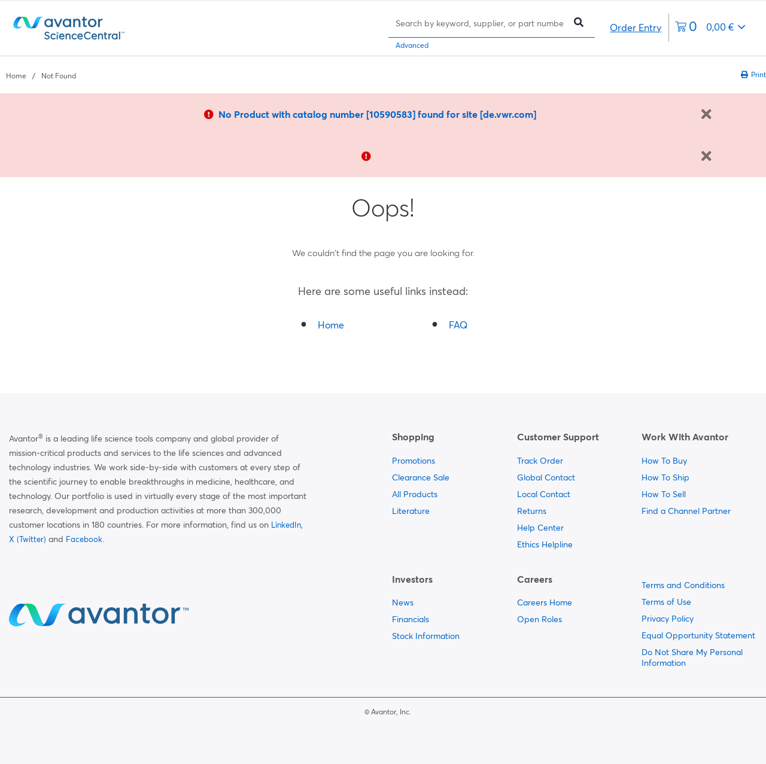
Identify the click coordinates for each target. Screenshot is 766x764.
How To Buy (664, 460)
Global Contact (546, 477)
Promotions (413, 460)
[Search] (480, 23)
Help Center (540, 527)
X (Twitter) (27, 539)
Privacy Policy (668, 618)
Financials (410, 619)
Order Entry (635, 28)
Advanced (412, 45)
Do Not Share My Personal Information (692, 657)
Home (331, 325)
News (403, 602)
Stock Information (426, 636)
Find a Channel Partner (686, 511)
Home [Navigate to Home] (16, 75)
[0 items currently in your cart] (710, 28)
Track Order (540, 460)
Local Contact (543, 494)
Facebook (84, 539)
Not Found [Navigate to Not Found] (58, 75)
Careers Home (544, 602)
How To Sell (664, 494)
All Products (414, 494)
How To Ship (665, 477)
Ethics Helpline (545, 544)
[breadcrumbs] (41, 75)
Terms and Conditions (683, 585)
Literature (411, 511)
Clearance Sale (420, 477)
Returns (531, 511)
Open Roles (539, 619)
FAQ (458, 325)
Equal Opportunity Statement (698, 635)
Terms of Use (666, 601)
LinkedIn (286, 524)
